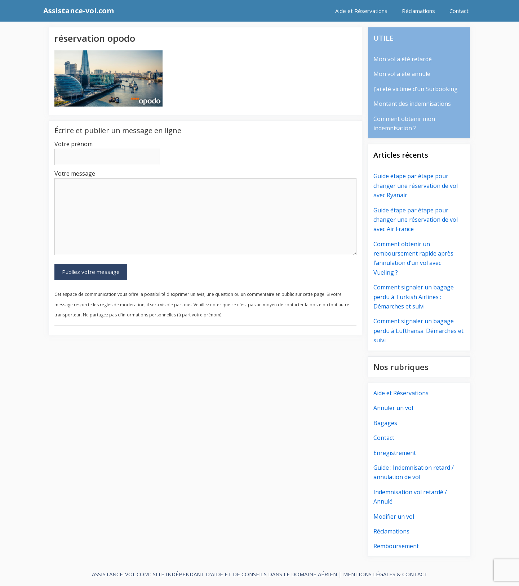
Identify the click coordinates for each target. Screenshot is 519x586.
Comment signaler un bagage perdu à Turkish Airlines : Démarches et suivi (413, 296)
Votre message (74, 173)
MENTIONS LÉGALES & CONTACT (385, 574)
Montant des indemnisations (412, 104)
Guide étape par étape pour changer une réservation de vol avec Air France (415, 219)
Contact (459, 10)
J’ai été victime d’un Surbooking (415, 89)
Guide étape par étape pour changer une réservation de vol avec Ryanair (415, 185)
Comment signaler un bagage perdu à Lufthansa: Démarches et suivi (418, 330)
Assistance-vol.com (78, 10)
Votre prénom (73, 144)
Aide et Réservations (361, 10)
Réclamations (418, 10)
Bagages (385, 423)
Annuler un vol (393, 408)
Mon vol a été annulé (401, 74)
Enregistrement (394, 453)
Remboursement (396, 546)
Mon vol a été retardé (402, 59)
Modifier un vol (393, 516)
